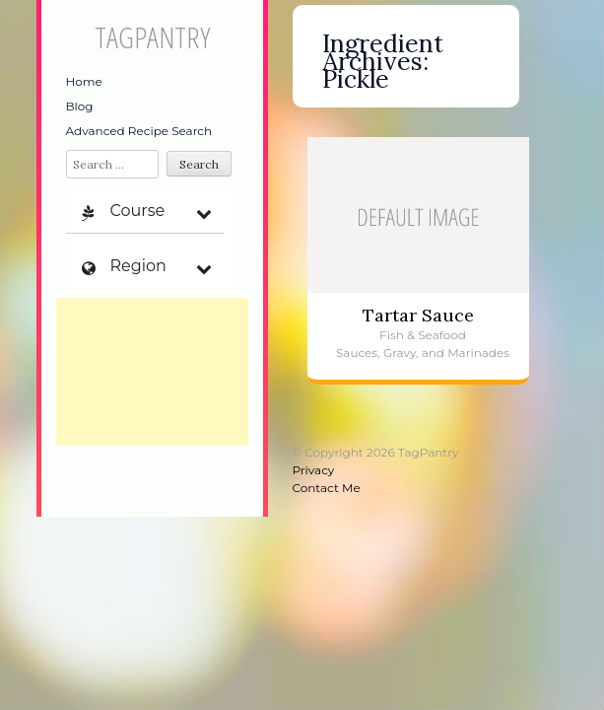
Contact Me (327, 487)
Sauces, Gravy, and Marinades (422, 352)
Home (84, 81)
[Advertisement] (152, 372)
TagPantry (152, 37)
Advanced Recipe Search (139, 130)
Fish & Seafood (422, 334)
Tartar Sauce (418, 315)
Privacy (314, 469)
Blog (80, 106)
